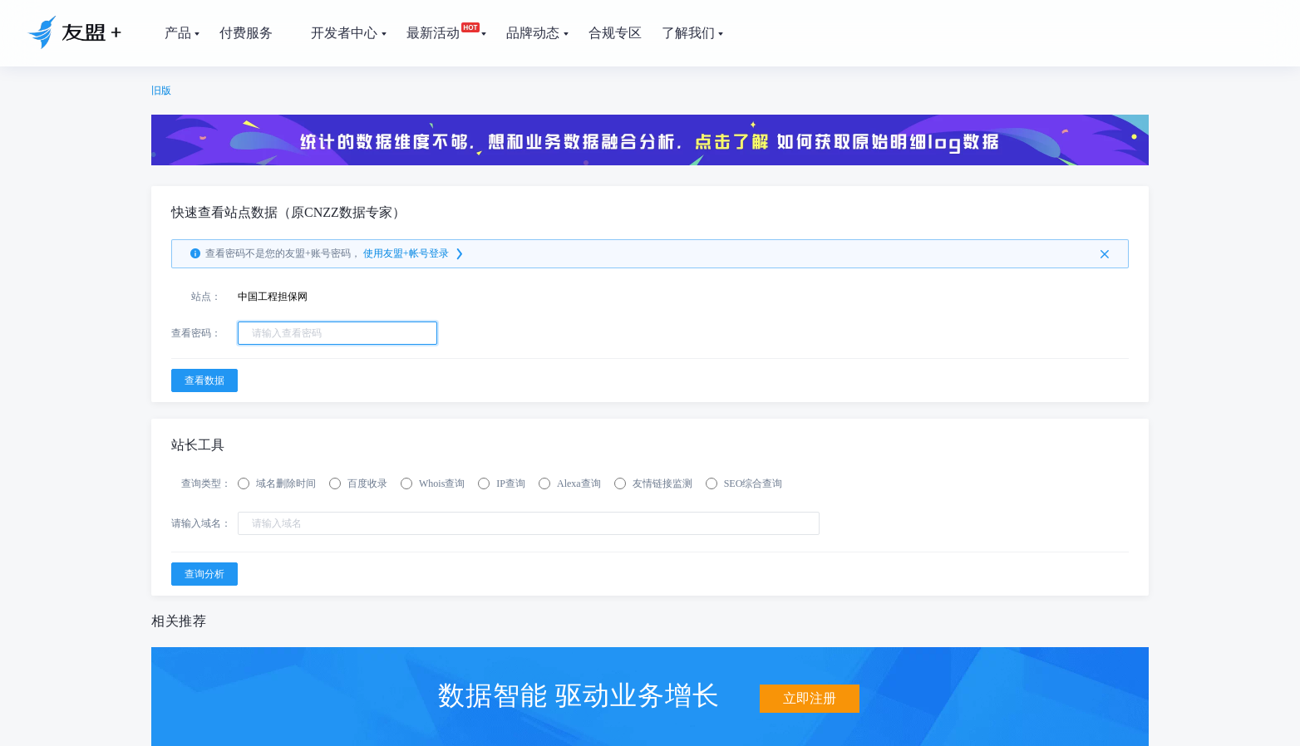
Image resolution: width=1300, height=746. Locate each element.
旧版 (161, 90)
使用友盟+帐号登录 (414, 254)
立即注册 (809, 694)
